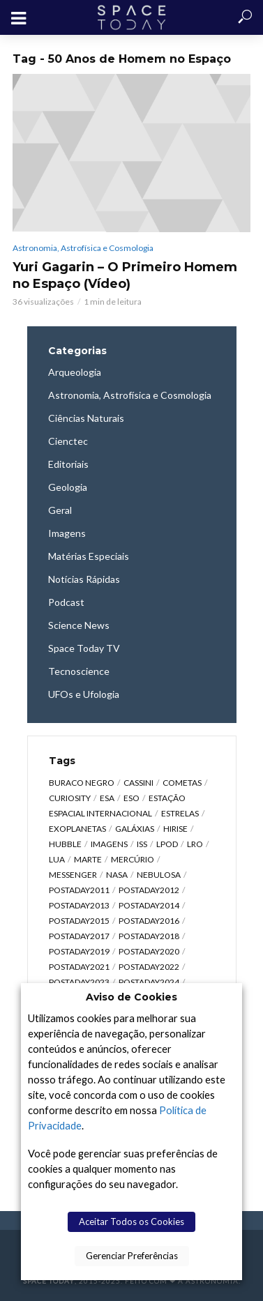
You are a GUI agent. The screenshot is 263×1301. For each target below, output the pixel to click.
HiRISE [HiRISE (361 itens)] (175, 828)
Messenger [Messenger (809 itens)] (73, 874)
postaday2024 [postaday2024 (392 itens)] (149, 982)
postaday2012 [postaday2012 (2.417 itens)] (149, 890)
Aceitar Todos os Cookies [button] (131, 1221)
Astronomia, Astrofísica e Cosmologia (83, 248)
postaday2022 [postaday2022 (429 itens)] (149, 966)
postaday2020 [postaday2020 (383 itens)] (149, 951)
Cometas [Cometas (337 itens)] (182, 782)
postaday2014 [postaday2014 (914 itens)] (149, 905)
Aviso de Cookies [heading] (131, 997)
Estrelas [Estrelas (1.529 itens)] (180, 813)
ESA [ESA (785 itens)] (107, 798)
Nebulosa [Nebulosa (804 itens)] (159, 874)
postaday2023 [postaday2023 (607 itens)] (79, 982)
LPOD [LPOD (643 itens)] (167, 844)
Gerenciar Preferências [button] (132, 1255)
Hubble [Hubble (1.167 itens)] (65, 844)
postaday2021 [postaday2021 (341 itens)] (79, 966)
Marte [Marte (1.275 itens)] (88, 859)
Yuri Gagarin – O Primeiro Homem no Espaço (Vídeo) (125, 275)
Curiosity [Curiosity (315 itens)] (70, 798)
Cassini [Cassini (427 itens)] (138, 782)
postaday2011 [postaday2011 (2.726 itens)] (79, 890)
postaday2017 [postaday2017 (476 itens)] (79, 936)
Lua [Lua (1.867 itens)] (57, 859)
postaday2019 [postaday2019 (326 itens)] (79, 951)
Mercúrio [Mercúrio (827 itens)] (132, 859)
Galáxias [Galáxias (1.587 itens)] (134, 828)
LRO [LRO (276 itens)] (195, 844)
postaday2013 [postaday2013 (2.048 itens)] (79, 905)
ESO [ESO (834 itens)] (131, 798)
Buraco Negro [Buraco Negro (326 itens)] (81, 782)
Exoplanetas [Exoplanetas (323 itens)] (77, 828)
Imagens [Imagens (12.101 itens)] (109, 844)
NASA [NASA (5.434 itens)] (117, 874)
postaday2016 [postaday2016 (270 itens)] (149, 920)
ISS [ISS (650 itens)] (142, 844)
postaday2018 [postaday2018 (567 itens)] (149, 936)
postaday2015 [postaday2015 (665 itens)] (79, 920)
